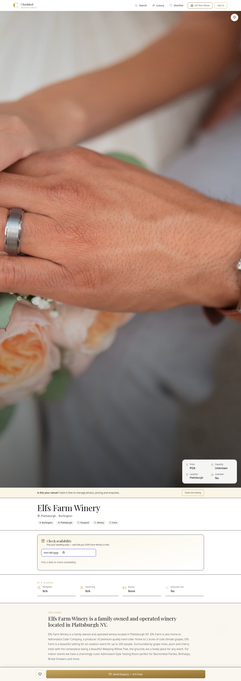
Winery (99, 522)
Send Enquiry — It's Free (126, 674)
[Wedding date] (69, 553)
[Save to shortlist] (234, 17)
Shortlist (176, 5)
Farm (113, 522)
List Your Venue (200, 5)
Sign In (220, 5)
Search (141, 5)
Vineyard (83, 522)
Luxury (158, 5)
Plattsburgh (48, 516)
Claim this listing (193, 492)
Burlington (65, 516)
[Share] (225, 17)
